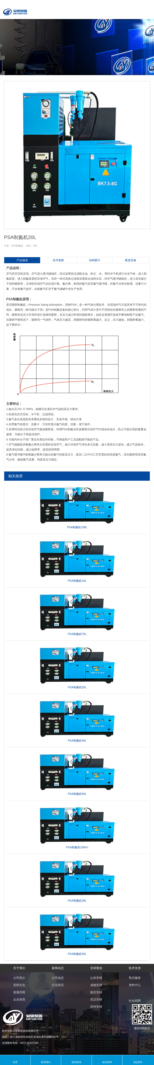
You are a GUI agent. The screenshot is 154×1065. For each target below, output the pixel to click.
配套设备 (130, 260)
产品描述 (22, 260)
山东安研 (96, 977)
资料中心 (135, 985)
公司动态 (58, 977)
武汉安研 (96, 999)
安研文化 (19, 985)
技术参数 (58, 260)
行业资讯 (58, 985)
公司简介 (19, 977)
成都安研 (96, 985)
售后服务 (135, 977)
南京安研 (96, 992)
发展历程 (19, 992)
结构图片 (94, 260)
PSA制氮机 (17, 245)
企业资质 (19, 999)
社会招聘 (135, 1000)
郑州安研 (96, 1006)
